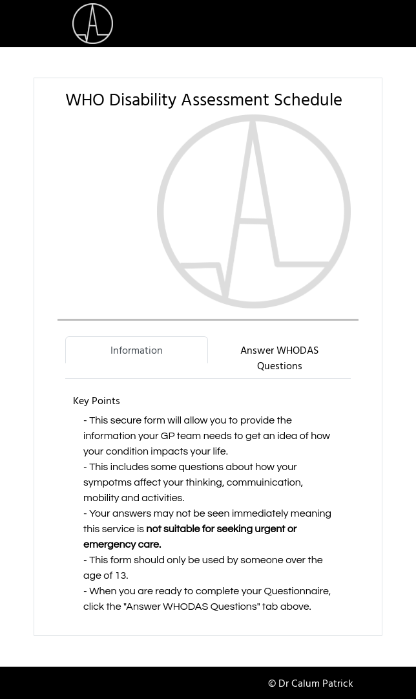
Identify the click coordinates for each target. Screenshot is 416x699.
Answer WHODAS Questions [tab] (279, 357)
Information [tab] (136, 350)
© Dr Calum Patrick (310, 683)
